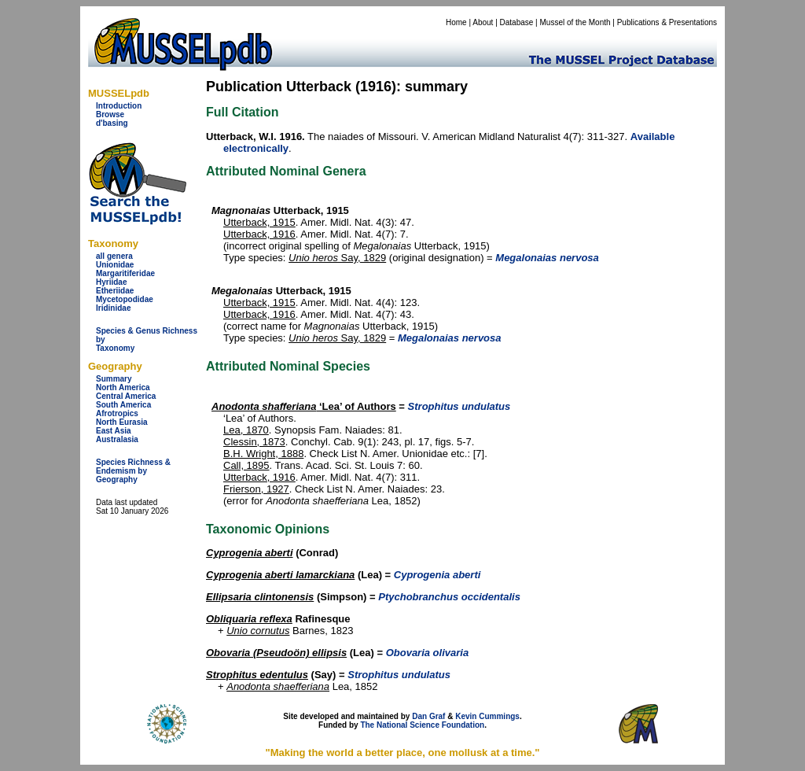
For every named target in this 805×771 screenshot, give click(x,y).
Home (456, 22)
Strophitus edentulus (257, 675)
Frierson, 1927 (256, 489)
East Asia (113, 430)
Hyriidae (111, 282)
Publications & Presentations (667, 22)
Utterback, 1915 (259, 222)
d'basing (112, 123)
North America (123, 387)
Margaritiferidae (125, 273)
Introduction (119, 105)
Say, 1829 (337, 258)
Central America (126, 396)
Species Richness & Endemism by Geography (133, 471)
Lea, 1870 (246, 430)
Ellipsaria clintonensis (260, 597)
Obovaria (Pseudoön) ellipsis (276, 652)
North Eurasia (122, 422)
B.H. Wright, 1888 (263, 453)
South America (123, 404)
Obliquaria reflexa (249, 619)
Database (517, 22)
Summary (114, 378)
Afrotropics (117, 413)
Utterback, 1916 (259, 234)
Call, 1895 (246, 465)
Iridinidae (113, 308)
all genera (114, 256)
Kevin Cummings (487, 716)
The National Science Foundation (422, 725)
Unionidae (115, 264)
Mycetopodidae (124, 299)
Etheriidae (115, 290)
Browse (110, 114)
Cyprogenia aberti (249, 553)
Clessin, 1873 (254, 442)
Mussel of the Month (575, 22)
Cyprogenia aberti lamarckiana (280, 575)
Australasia (117, 439)
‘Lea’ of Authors (303, 406)
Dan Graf (428, 716)
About (482, 22)
